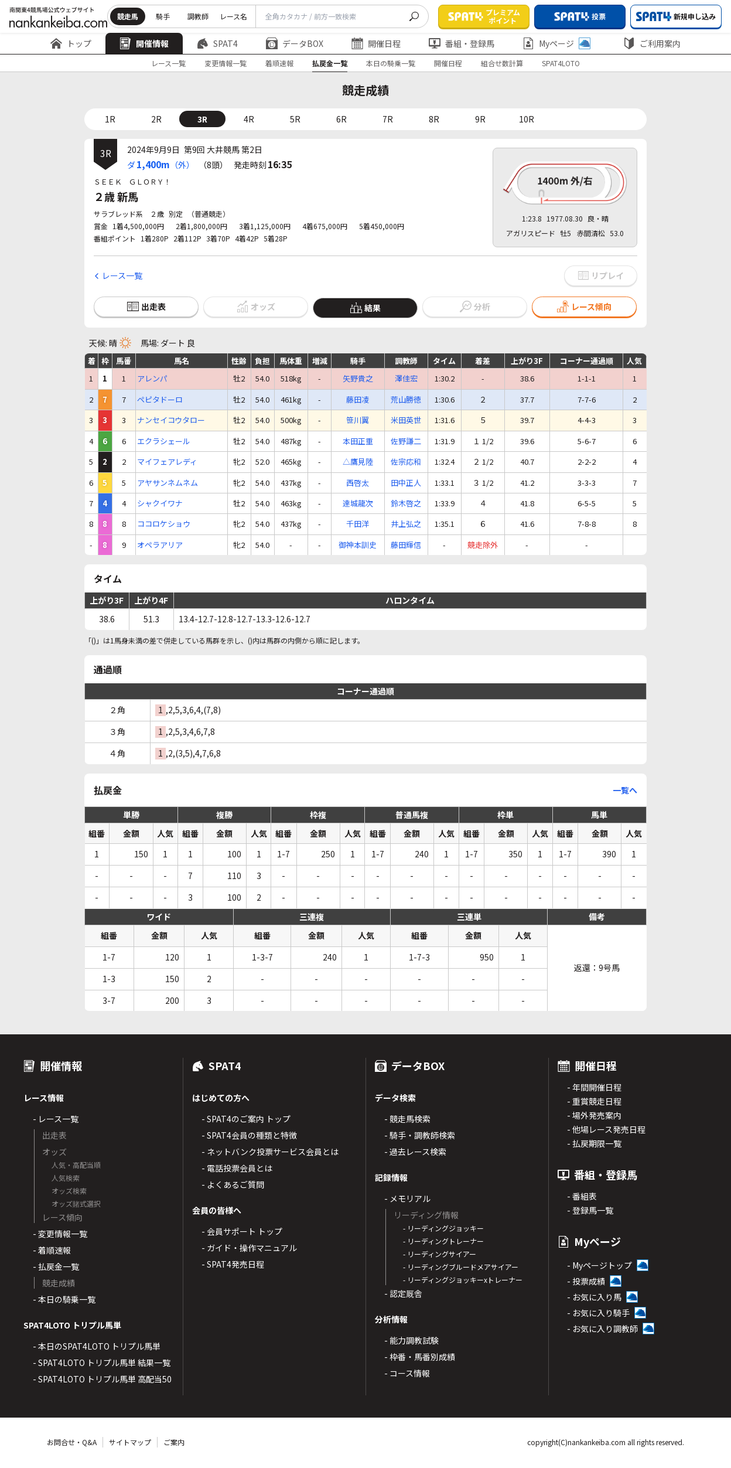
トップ (70, 43)
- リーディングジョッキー (443, 1228)
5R (295, 119)
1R (110, 119)
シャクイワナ (160, 503)
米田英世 (406, 420)
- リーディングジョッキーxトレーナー (462, 1280)
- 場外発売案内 (594, 1115)
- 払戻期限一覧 (594, 1143)
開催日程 (376, 43)
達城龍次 (358, 503)
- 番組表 (582, 1196)
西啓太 (357, 483)
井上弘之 (406, 524)
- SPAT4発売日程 (232, 1264)
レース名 (233, 16)
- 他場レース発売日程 (606, 1129)
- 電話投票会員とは (236, 1168)
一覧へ (625, 790)
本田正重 (358, 441)
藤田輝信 (406, 545)
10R (526, 119)
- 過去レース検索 (415, 1151)
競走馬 (127, 16)
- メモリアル (407, 1198)
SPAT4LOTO (561, 63)
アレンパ (152, 378)
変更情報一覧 (225, 63)
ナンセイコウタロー (171, 420)
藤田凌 (357, 399)
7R (387, 119)
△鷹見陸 (358, 462)
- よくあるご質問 (232, 1184)
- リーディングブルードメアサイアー (460, 1267)
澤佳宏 (406, 378)
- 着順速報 (52, 1250)
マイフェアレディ (167, 462)
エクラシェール (163, 441)
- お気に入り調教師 (602, 1328)
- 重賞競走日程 (594, 1101)
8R (434, 119)
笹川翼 (357, 420)
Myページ (556, 43)
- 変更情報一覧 (60, 1233)
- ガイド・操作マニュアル (249, 1248)
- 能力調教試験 (411, 1340)
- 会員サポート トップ (241, 1231)
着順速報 (279, 63)
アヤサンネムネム (167, 483)
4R (249, 119)
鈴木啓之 (406, 503)
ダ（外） (160, 164)
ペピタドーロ (160, 399)
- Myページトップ (599, 1265)
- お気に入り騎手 (598, 1313)
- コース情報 (407, 1373)
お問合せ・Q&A (72, 1442)
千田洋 (357, 524)
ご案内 (174, 1442)
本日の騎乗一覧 (390, 63)
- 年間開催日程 (594, 1087)
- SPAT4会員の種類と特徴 (249, 1135)
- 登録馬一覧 (590, 1210)
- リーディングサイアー (439, 1254)
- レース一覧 (55, 1119)
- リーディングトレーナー (443, 1241)
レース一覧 (168, 63)
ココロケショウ (163, 524)
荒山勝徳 (406, 399)
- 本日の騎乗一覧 (64, 1299)
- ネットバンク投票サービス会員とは (270, 1151)
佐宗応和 (406, 462)
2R (156, 119)
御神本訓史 (358, 545)
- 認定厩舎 (403, 1293)
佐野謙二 (406, 441)
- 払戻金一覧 (56, 1266)
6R (341, 119)
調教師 (198, 16)
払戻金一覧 (329, 63)
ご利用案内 (652, 43)
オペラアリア (160, 545)
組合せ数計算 (502, 63)
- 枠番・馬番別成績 (419, 1357)
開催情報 (144, 43)
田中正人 (406, 483)
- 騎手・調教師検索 (419, 1135)
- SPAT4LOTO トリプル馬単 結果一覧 (101, 1362)
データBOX (294, 43)
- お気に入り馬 (594, 1297)
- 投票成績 (586, 1281)
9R (480, 119)
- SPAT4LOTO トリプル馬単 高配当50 (102, 1379)
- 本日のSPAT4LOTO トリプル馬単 (96, 1346)
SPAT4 (217, 43)
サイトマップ (130, 1442)
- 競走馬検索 (407, 1119)
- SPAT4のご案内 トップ (246, 1119)
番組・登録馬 (461, 43)
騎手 (163, 16)
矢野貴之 (358, 378)
